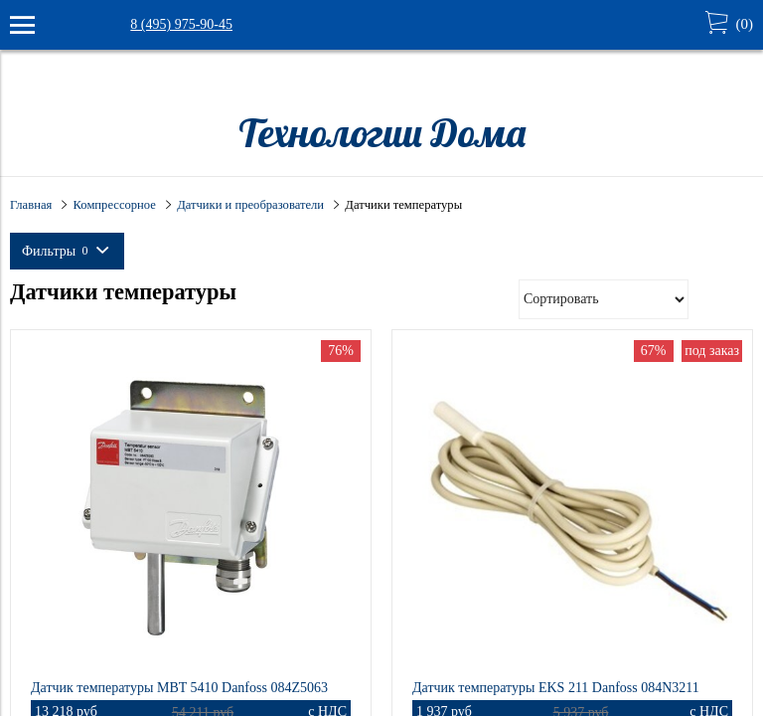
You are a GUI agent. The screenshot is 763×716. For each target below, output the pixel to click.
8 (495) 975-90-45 (181, 24)
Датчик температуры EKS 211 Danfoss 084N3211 (555, 687)
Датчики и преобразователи (250, 205)
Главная (31, 205)
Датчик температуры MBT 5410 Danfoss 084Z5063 (179, 687)
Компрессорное (115, 205)
